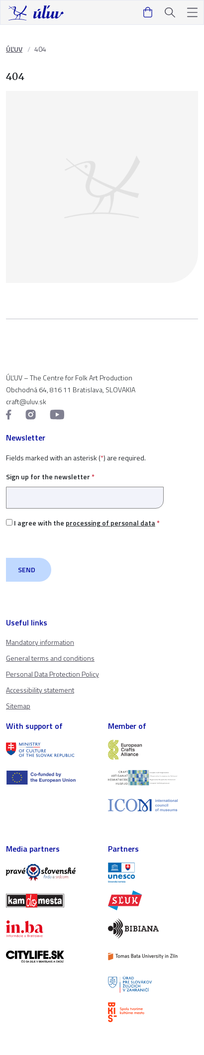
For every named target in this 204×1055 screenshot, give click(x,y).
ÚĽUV (14, 49)
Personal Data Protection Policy (52, 674)
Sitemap (18, 706)
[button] (192, 12)
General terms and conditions (50, 658)
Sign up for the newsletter (85, 487)
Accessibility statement (40, 690)
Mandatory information (40, 642)
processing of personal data (110, 523)
